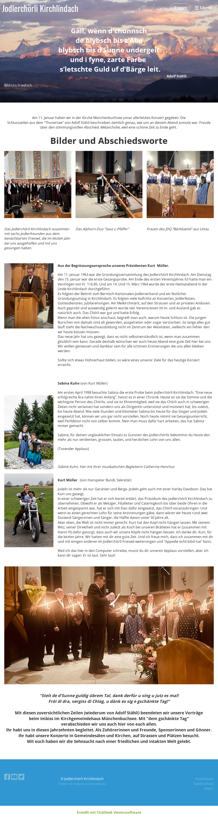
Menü (203, 8)
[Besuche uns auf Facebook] (7, 776)
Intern (209, 788)
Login (180, 8)
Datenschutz (204, 783)
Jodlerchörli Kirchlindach (40, 8)
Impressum (204, 778)
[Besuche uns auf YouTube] (14, 776)
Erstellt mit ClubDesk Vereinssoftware (82, 784)
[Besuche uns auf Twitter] (21, 776)
